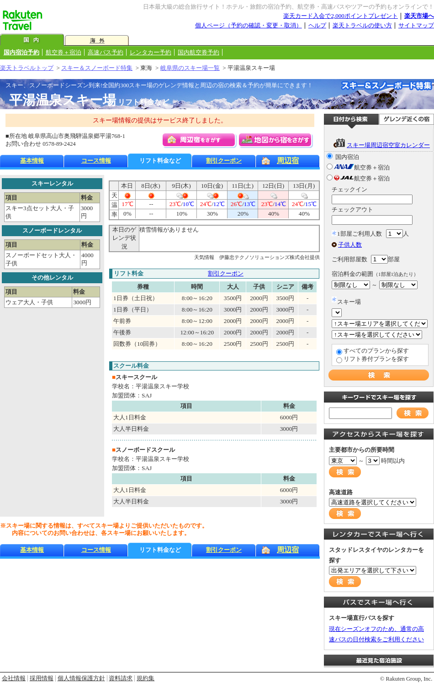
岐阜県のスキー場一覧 (190, 67)
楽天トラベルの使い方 (362, 25)
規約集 (145, 678)
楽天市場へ (419, 15)
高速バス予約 (105, 52)
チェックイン (349, 189)
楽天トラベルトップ (26, 67)
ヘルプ (317, 25)
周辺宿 (288, 160)
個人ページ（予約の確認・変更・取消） (248, 25)
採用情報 (41, 678)
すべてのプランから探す (376, 350)
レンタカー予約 (150, 52)
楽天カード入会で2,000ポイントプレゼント (340, 15)
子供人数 (350, 244)
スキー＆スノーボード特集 (96, 67)
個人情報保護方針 (81, 678)
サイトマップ (416, 25)
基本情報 (32, 161)
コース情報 (96, 161)
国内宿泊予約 (21, 52)
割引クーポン (224, 161)
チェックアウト (352, 209)
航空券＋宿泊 (63, 52)
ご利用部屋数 (349, 259)
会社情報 (14, 678)
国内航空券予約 (198, 52)
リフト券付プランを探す (376, 358)
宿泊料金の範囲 (375, 273)
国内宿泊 (347, 156)
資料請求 (120, 678)
